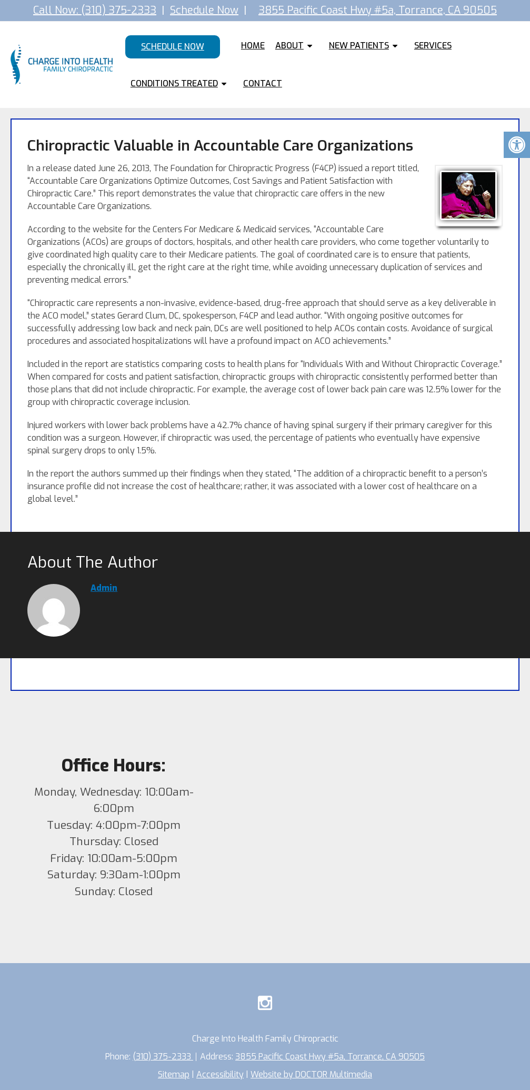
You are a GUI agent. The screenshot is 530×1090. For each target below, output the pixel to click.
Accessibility (220, 1074)
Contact (262, 83)
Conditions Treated (174, 83)
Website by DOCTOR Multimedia (311, 1074)
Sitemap (173, 1074)
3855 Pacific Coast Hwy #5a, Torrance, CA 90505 (377, 10)
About (289, 45)
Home (253, 45)
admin (104, 587)
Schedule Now (204, 10)
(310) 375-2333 (163, 1056)
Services (433, 45)
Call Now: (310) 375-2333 (94, 10)
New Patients (359, 45)
